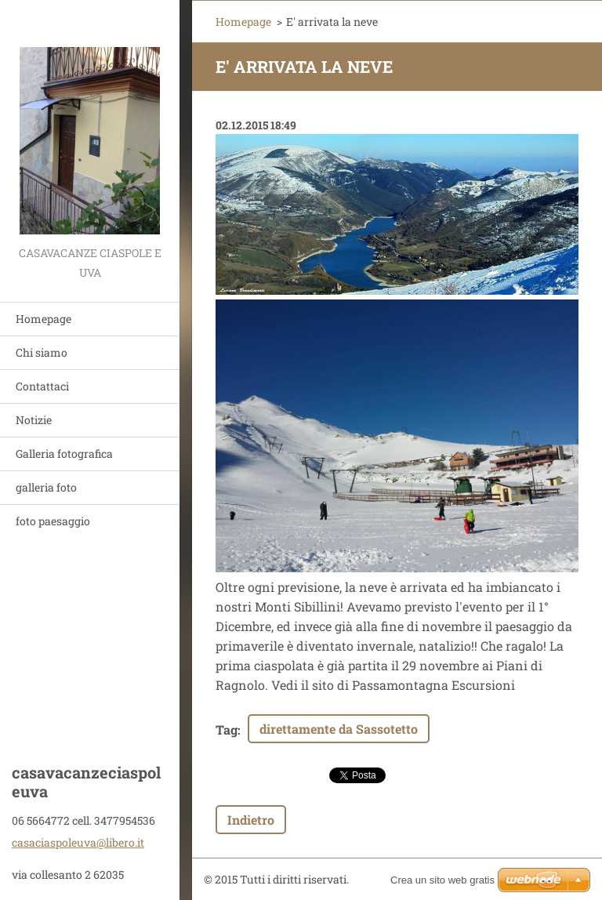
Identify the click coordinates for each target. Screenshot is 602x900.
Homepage (43, 318)
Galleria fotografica (64, 453)
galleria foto (46, 487)
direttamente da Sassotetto (338, 728)
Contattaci (42, 386)
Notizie (34, 419)
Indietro (250, 819)
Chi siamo (41, 352)
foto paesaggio (53, 521)
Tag (227, 729)
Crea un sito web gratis (442, 880)
